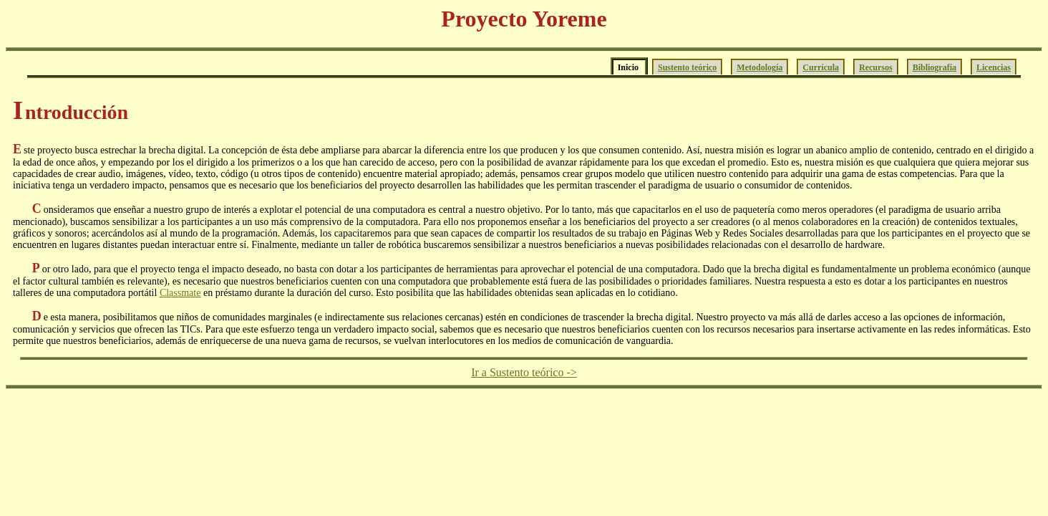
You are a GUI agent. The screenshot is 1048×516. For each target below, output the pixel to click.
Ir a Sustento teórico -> (524, 372)
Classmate (180, 292)
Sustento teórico (687, 67)
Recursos (876, 67)
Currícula (820, 67)
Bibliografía (934, 67)
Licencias (993, 67)
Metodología (759, 67)
